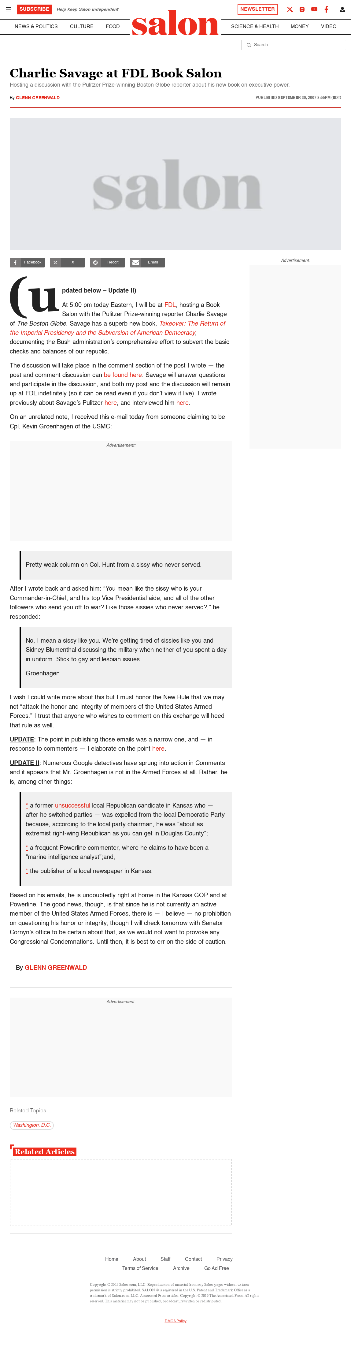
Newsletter (257, 9)
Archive (181, 1268)
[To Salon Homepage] (175, 22)
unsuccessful (72, 806)
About (139, 1259)
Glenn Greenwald (38, 98)
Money (300, 26)
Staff (165, 1259)
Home (111, 1259)
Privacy (224, 1259)
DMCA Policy (176, 1321)
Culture (82, 26)
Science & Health (255, 26)
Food (113, 26)
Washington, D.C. (32, 1125)
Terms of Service (140, 1268)
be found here (123, 375)
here (111, 403)
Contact (193, 1259)
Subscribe (34, 9)
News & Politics (36, 26)
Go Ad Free (216, 1268)
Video (328, 26)
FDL (170, 305)
